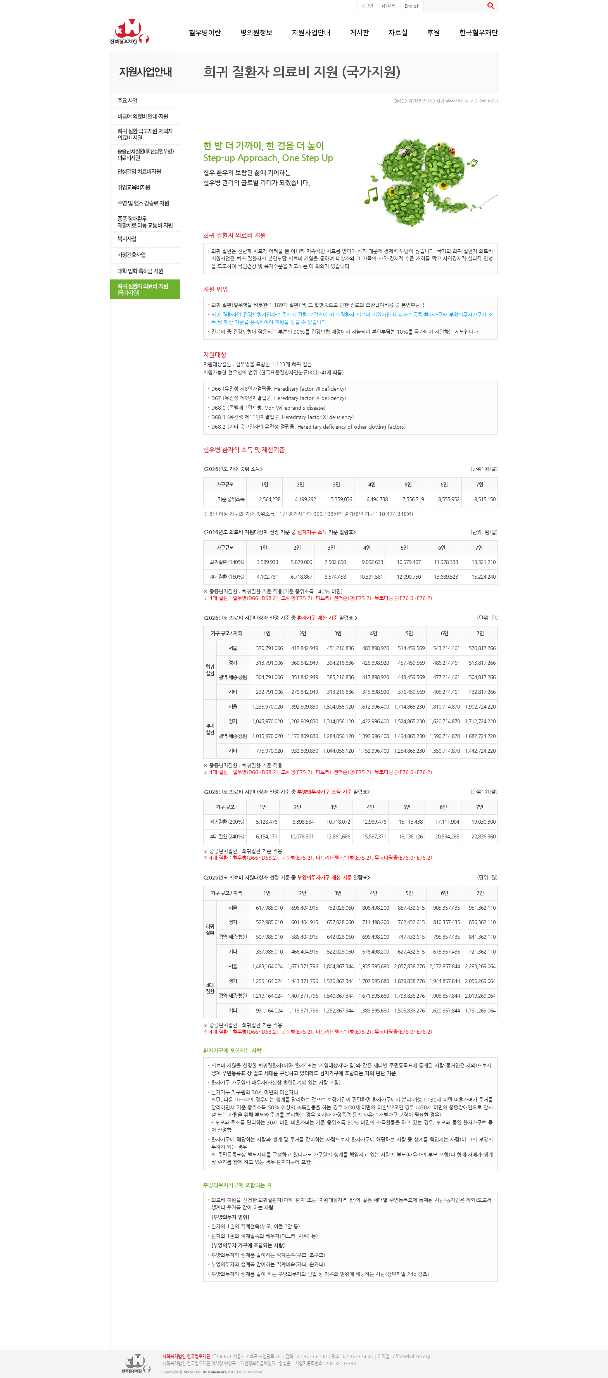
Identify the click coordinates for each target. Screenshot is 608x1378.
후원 (433, 31)
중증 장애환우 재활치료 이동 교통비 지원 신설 (145, 222)
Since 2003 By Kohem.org (205, 1372)
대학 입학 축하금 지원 (145, 271)
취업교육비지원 (145, 188)
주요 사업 (145, 101)
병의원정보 (256, 31)
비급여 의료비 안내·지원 (145, 117)
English (412, 6)
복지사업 (145, 240)
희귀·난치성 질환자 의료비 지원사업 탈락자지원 (145, 135)
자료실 (398, 31)
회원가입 (389, 6)
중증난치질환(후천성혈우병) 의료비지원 (145, 154)
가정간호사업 (145, 256)
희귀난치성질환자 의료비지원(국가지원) (145, 289)
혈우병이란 (205, 31)
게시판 (359, 31)
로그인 (367, 6)
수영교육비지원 (145, 204)
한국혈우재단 (478, 31)
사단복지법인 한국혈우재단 (136, 1363)
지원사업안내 (311, 31)
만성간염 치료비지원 (145, 172)
